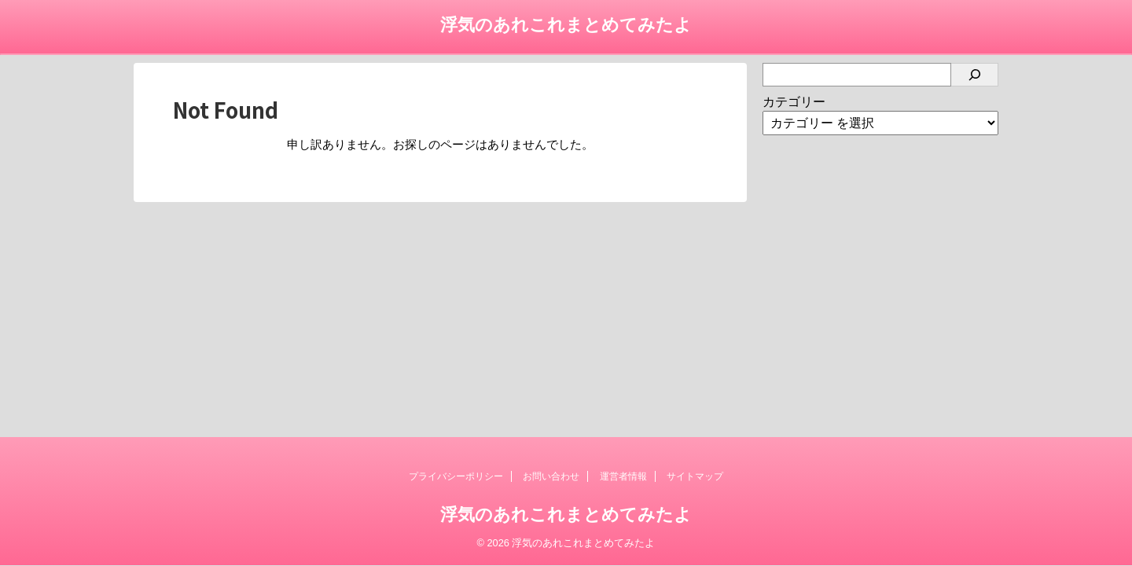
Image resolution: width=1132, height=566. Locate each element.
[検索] (974, 74)
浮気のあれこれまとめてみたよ (566, 25)
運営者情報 (623, 476)
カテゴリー (794, 101)
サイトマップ (695, 476)
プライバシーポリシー (456, 476)
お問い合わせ (551, 476)
